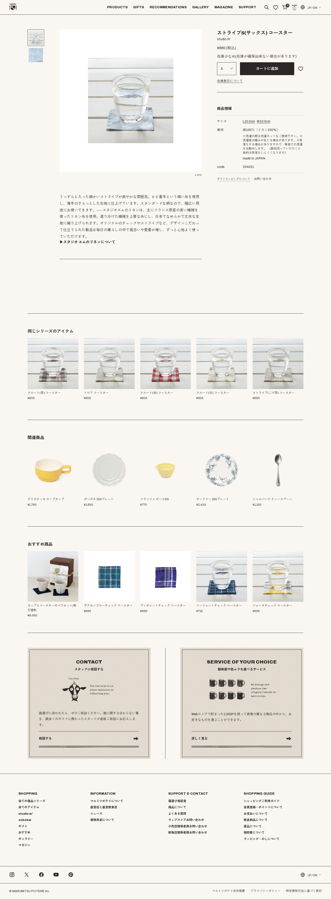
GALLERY (200, 7)
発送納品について (256, 820)
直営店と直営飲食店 (103, 807)
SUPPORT (247, 7)
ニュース (96, 813)
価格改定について (102, 820)
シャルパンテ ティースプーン (272, 499)
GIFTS (138, 7)
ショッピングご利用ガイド (262, 801)
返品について (253, 826)
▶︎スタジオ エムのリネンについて (87, 242)
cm (249, 121)
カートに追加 (267, 69)
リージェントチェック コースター (219, 605)
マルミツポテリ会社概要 (228, 891)
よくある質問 (177, 813)
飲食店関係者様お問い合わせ (187, 832)
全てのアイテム (28, 807)
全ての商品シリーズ (31, 801)
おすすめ (24, 832)
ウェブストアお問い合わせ (186, 820)
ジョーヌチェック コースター (272, 605)
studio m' (25, 813)
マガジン (24, 845)
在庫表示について (230, 81)
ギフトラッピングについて (233, 179)
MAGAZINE (223, 7)
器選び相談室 (177, 801)
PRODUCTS (117, 7)
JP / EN (308, 7)
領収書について (254, 832)
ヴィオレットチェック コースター (163, 605)
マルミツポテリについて (106, 801)
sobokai (24, 820)
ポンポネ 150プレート (99, 499)
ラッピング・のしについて (262, 839)
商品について (177, 807)
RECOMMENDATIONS (168, 7)
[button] (300, 331)
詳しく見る (199, 738)
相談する (45, 738)
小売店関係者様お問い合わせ (187, 826)
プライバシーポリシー (265, 891)
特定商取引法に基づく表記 (304, 891)
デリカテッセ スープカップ (46, 499)
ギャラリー (25, 839)
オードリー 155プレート (212, 499)
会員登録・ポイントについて (263, 807)
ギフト (22, 826)
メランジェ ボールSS (154, 499)
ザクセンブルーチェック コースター (108, 605)
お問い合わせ (263, 179)
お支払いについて (256, 813)
